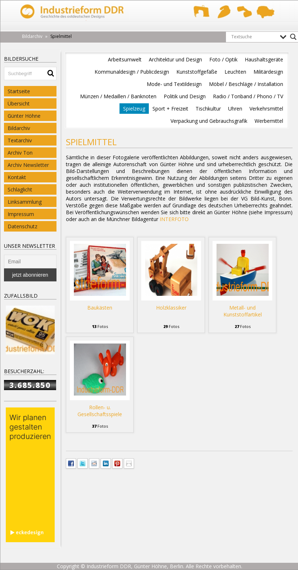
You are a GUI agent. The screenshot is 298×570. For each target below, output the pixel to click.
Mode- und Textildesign (174, 84)
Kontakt (17, 177)
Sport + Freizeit (170, 108)
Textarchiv (20, 140)
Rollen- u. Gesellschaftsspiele (99, 411)
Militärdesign (268, 71)
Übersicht (19, 103)
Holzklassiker (171, 307)
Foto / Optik (223, 59)
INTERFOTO (174, 219)
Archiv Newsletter (28, 164)
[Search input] (253, 37)
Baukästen (99, 307)
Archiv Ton (20, 152)
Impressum (21, 214)
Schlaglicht (20, 189)
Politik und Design (185, 96)
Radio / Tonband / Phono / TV (248, 96)
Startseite (19, 91)
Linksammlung (25, 201)
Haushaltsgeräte (264, 59)
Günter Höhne (24, 115)
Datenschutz (22, 226)
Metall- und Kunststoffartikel (242, 311)
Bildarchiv (19, 128)
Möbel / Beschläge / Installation (246, 84)
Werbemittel (269, 120)
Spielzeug (134, 108)
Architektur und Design (175, 59)
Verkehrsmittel (266, 108)
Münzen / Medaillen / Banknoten (118, 96)
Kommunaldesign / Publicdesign (132, 71)
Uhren (235, 108)
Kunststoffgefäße (196, 71)
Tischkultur (208, 108)
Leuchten (235, 71)
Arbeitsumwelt (125, 59)
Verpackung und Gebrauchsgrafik (209, 120)
